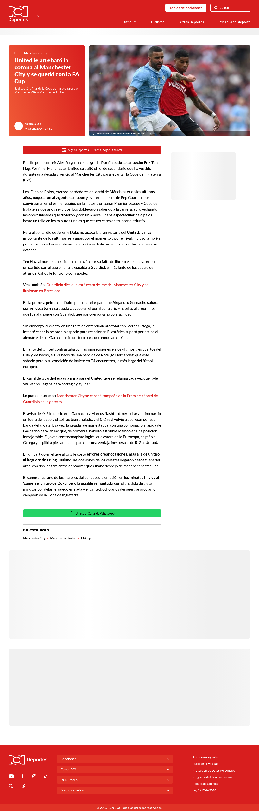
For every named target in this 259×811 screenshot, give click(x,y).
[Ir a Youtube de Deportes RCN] (11, 776)
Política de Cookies (205, 783)
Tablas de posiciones (185, 8)
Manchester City (34, 537)
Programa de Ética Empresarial (213, 776)
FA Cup (86, 537)
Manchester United (63, 537)
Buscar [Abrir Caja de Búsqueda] (221, 8)
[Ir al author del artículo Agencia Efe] (18, 126)
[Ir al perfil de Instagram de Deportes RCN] (34, 776)
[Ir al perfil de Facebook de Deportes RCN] (22, 776)
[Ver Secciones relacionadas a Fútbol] (135, 21)
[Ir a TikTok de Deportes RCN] (45, 776)
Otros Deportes (192, 22)
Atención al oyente (205, 756)
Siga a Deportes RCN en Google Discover (92, 150)
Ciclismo (157, 22)
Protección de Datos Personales (214, 770)
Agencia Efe (33, 123)
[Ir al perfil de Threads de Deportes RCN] (23, 786)
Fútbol (127, 22)
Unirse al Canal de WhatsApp (92, 513)
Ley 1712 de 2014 (204, 790)
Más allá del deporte (234, 22)
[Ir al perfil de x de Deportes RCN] (11, 786)
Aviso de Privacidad (205, 763)
